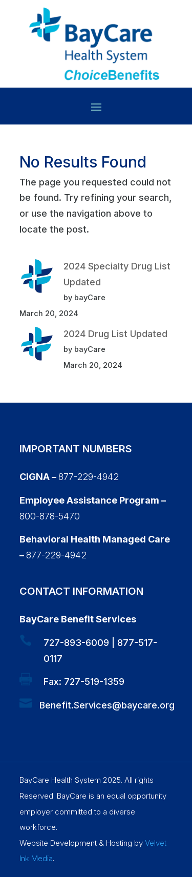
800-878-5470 (49, 516)
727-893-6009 (76, 642)
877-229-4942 (88, 476)
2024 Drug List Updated (115, 333)
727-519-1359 (94, 681)
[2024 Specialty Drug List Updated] (36, 279)
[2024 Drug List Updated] (36, 346)
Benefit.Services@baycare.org (107, 705)
